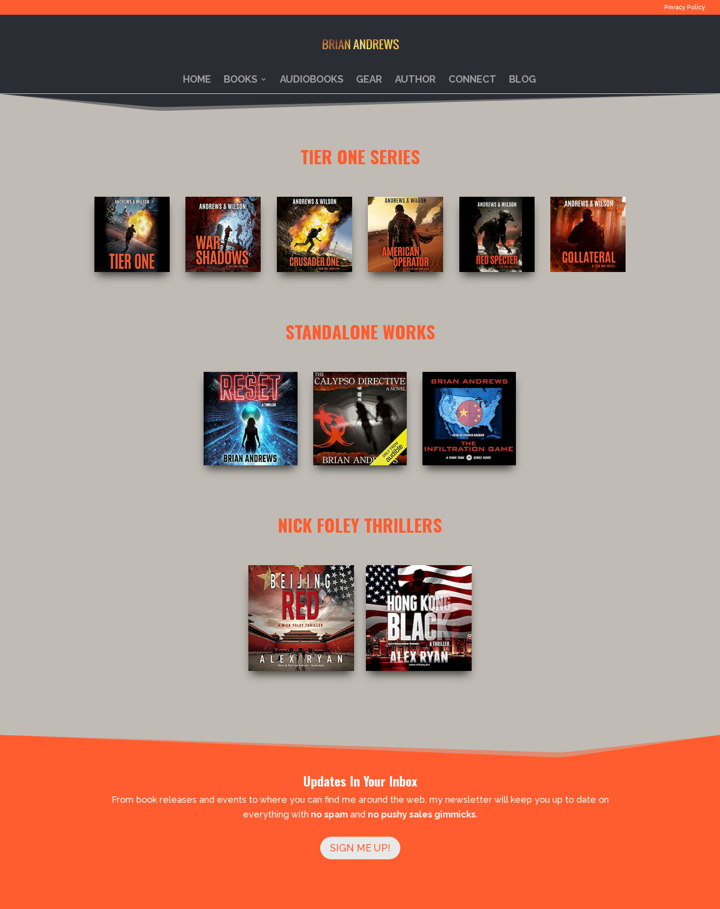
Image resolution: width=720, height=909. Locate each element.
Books (240, 80)
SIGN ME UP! (360, 848)
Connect (472, 80)
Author (415, 80)
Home (197, 80)
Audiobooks (311, 80)
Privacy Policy (684, 7)
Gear (369, 80)
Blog (522, 80)
